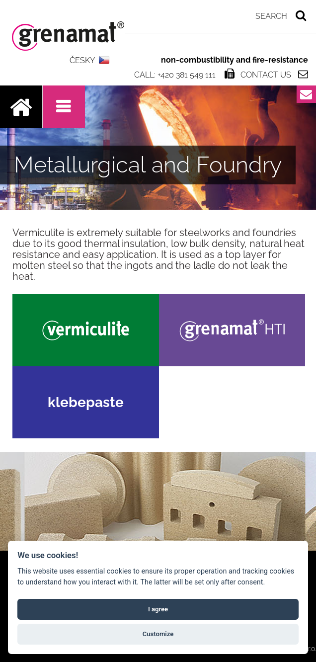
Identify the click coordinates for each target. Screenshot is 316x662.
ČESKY (82, 60)
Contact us (265, 74)
